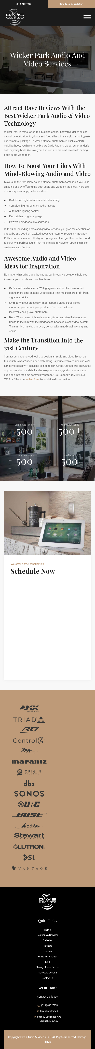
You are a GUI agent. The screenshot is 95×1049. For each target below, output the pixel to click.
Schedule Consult (47, 972)
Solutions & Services (47, 935)
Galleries (47, 940)
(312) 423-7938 (23, 4)
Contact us (47, 978)
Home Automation (47, 956)
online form (32, 379)
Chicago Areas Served (47, 967)
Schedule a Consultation (71, 4)
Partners (47, 945)
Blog (47, 961)
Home (47, 929)
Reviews (47, 951)
